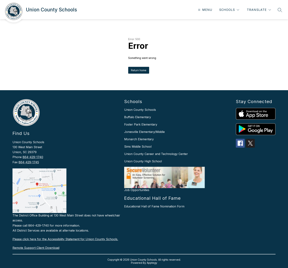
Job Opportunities (136, 190)
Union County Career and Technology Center (156, 154)
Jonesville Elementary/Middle (144, 132)
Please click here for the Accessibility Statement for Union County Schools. (65, 239)
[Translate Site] (259, 10)
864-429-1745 (29, 162)
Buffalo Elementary (137, 117)
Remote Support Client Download (35, 248)
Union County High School (143, 161)
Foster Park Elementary (140, 124)
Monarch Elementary (139, 139)
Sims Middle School (138, 146)
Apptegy (152, 262)
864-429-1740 (33, 157)
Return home (138, 70)
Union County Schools (140, 110)
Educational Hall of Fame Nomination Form (154, 206)
